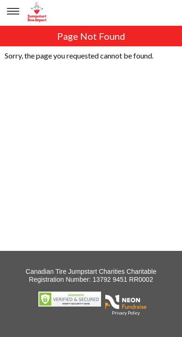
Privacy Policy (126, 312)
